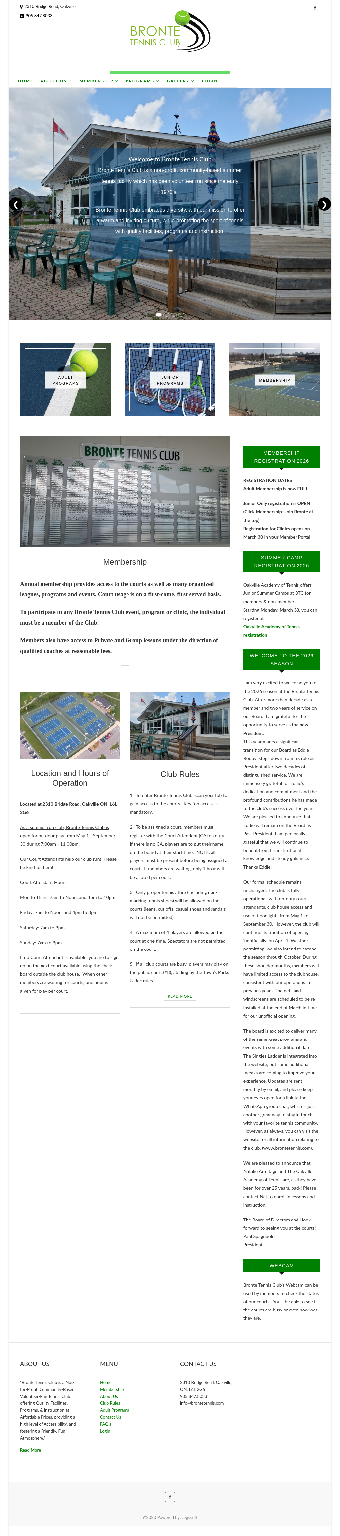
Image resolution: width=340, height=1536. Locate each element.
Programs (190, 80)
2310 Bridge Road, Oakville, (48, 6)
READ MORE (180, 996)
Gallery (227, 80)
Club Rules (179, 774)
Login (257, 80)
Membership (146, 80)
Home (73, 80)
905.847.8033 (36, 15)
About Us (103, 80)
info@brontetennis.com (202, 1403)
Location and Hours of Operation (70, 778)
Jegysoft (189, 1517)
